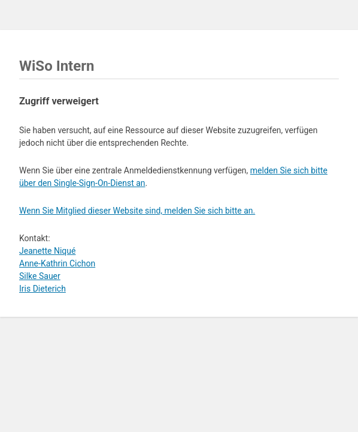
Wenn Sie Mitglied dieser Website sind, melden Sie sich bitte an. (137, 210)
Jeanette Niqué (47, 251)
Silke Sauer (39, 276)
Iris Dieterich (42, 288)
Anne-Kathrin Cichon (57, 263)
